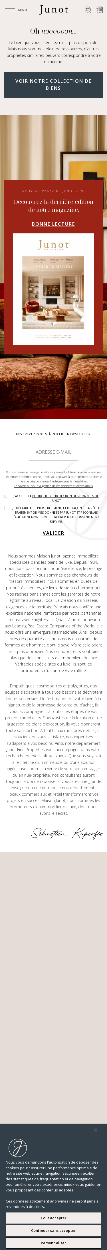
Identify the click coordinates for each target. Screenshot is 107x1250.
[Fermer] (95, 1130)
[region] (53, 1187)
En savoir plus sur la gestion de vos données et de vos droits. (53, 486)
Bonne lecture (53, 224)
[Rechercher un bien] (88, 10)
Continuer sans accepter (53, 1230)
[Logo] (53, 10)
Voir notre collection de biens (53, 85)
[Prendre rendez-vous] (99, 10)
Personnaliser (53, 1242)
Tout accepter (54, 1217)
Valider (53, 533)
